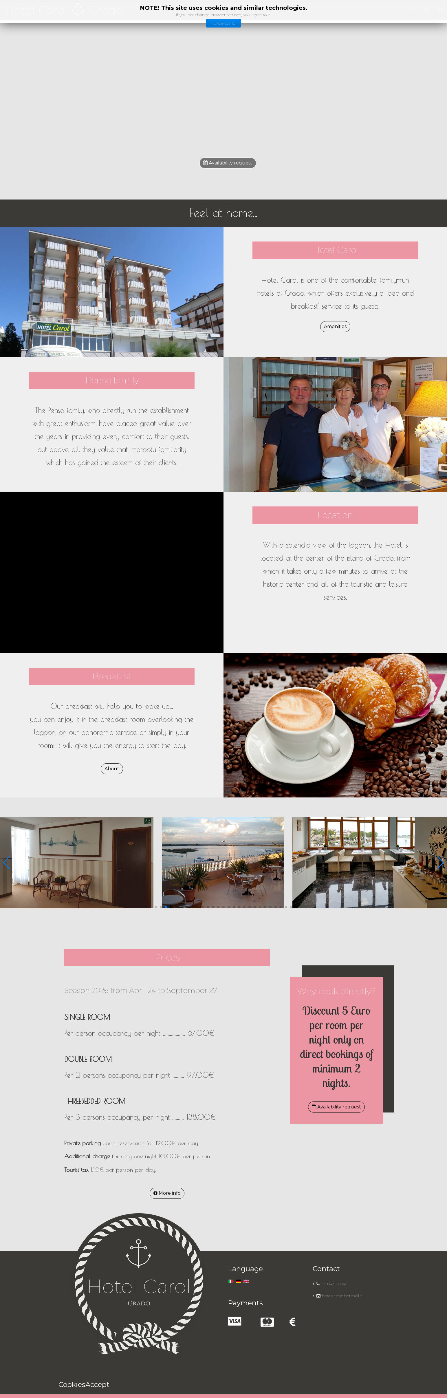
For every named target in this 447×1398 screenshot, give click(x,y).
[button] (156, 907)
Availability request (227, 163)
